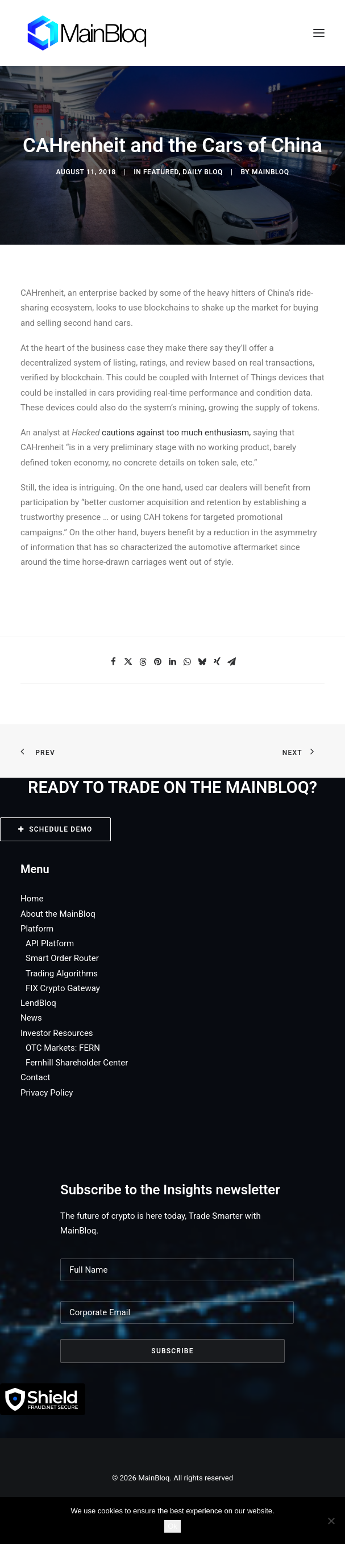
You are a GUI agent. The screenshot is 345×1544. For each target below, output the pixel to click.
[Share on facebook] (113, 662)
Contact (35, 1077)
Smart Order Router (62, 958)
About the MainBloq (57, 914)
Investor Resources (56, 1033)
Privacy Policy (46, 1093)
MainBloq (270, 172)
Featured (160, 172)
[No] (330, 1520)
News (31, 1018)
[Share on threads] (143, 662)
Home (31, 898)
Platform (36, 929)
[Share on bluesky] (202, 662)
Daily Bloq (202, 172)
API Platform (50, 943)
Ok (172, 1526)
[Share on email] (232, 662)
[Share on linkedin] (173, 662)
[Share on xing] (217, 662)
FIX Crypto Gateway (63, 988)
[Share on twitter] (128, 662)
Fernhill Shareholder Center (77, 1063)
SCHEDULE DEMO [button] (55, 829)
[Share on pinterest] (158, 662)
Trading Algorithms (62, 973)
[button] (319, 33)
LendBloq (38, 1003)
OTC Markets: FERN (63, 1048)
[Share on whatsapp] (187, 662)
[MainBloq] (97, 33)
